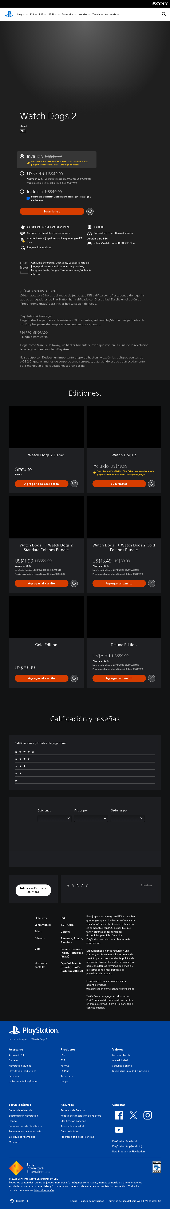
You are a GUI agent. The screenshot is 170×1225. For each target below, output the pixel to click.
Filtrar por (81, 810)
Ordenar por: (120, 810)
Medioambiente (121, 1055)
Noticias (83, 14)
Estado (13, 1121)
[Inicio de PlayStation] (9, 14)
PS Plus (52, 14)
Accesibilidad (120, 1060)
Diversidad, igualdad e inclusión (130, 1071)
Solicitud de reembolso (22, 1136)
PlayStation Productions (22, 1071)
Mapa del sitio (153, 1201)
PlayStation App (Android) (127, 1146)
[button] (33, 890)
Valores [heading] (117, 1049)
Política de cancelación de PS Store (81, 1115)
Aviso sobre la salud (72, 1126)
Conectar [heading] (118, 1105)
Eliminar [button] (146, 885)
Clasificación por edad (73, 1121)
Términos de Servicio (73, 1110)
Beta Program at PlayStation (128, 1151)
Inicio (12, 1039)
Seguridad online (122, 1065)
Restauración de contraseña (25, 1131)
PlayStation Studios (20, 1065)
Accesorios (67, 14)
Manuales (14, 1142)
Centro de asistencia (20, 1110)
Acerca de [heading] (16, 1049)
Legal (73, 1201)
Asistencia (110, 14)
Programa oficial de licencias (77, 1136)
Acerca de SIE (16, 1055)
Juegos (20, 14)
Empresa (14, 1076)
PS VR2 (65, 1065)
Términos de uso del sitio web (124, 1201)
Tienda (96, 14)
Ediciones (44, 810)
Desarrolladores (70, 1131)
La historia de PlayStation (23, 1081)
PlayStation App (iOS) (124, 1141)
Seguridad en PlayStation (23, 1115)
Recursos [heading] (67, 1105)
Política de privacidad (92, 1201)
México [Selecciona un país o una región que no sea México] (19, 1201)
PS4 (41, 14)
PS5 (32, 14)
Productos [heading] (68, 1049)
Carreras (14, 1060)
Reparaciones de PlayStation (25, 1126)
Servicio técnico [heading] (20, 1105)
